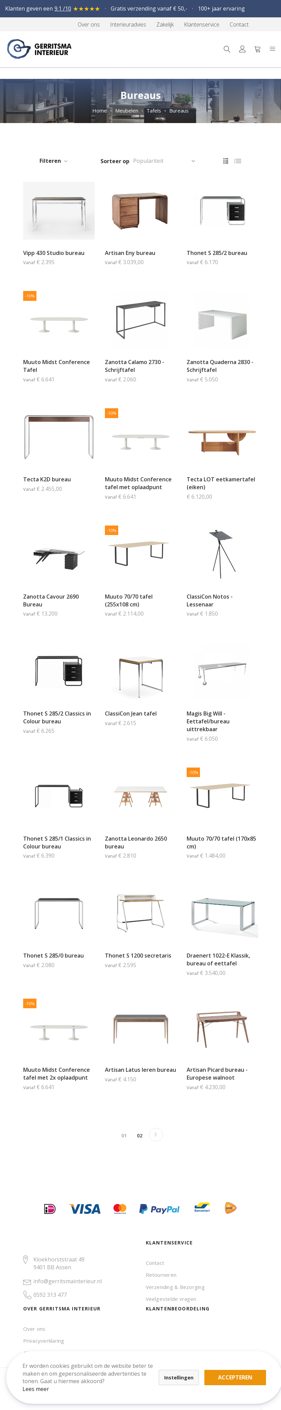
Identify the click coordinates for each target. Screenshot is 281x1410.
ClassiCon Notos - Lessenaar (210, 600)
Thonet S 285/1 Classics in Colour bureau (57, 842)
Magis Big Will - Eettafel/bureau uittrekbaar (208, 721)
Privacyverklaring (43, 1340)
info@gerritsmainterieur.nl (67, 1281)
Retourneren (161, 1274)
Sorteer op (114, 161)
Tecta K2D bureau (47, 479)
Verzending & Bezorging (175, 1287)
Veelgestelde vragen (171, 1298)
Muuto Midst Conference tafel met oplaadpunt (138, 483)
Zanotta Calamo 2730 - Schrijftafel (134, 366)
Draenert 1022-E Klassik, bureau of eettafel (218, 959)
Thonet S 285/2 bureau (217, 253)
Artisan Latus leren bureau (140, 1069)
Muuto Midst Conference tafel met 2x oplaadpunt (56, 1073)
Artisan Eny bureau (130, 253)
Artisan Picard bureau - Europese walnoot (217, 1073)
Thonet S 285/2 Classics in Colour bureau (57, 717)
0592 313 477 (50, 1295)
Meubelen (126, 110)
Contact (155, 1262)
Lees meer (40, 1384)
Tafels (153, 110)
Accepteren (236, 1372)
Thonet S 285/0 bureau (53, 955)
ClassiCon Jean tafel (131, 713)
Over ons (34, 1328)
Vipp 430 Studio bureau (53, 253)
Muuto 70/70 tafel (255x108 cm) (129, 600)
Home (99, 110)
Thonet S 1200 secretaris (138, 955)
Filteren (50, 161)
